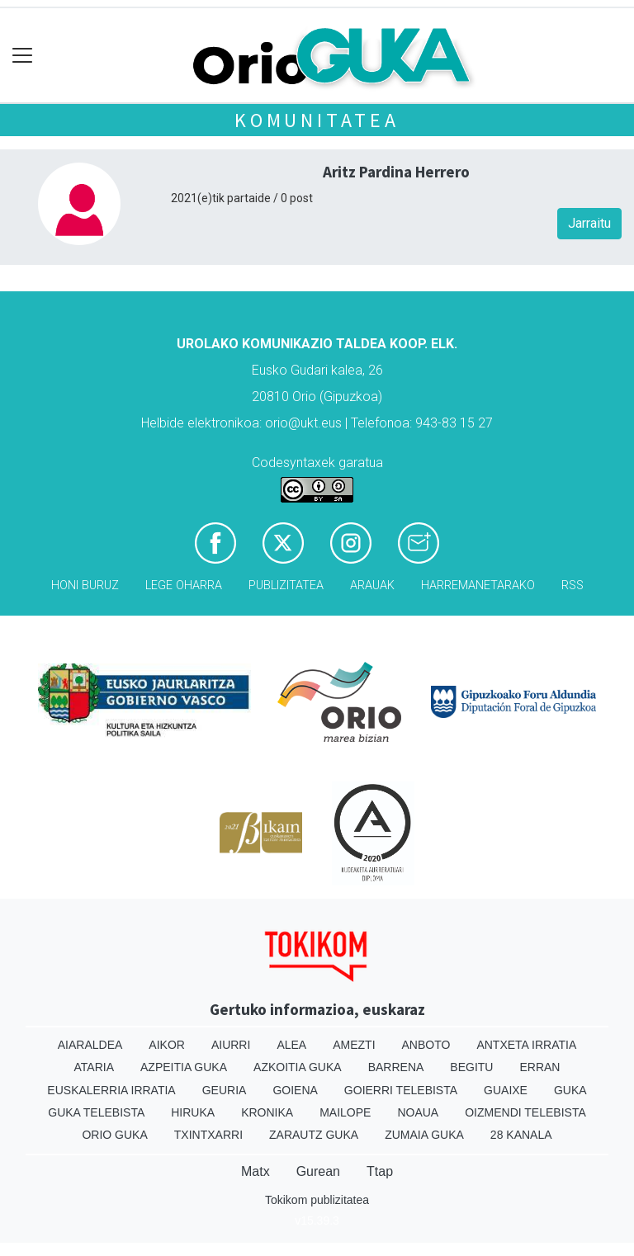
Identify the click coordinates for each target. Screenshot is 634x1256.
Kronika (267, 1112)
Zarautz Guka (313, 1134)
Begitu (471, 1067)
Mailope (345, 1112)
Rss (572, 585)
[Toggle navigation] (22, 55)
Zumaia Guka (424, 1134)
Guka (570, 1090)
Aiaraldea (90, 1044)
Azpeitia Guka (183, 1067)
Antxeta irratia (526, 1044)
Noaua (417, 1112)
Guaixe (506, 1090)
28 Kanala (521, 1134)
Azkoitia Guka (297, 1067)
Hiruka (193, 1112)
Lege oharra (183, 585)
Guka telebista (96, 1112)
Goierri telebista (400, 1090)
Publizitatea (286, 585)
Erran (539, 1067)
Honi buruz (85, 585)
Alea (291, 1044)
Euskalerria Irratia (111, 1090)
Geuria (224, 1090)
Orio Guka (114, 1134)
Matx (255, 1171)
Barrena (396, 1067)
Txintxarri (208, 1134)
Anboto (426, 1044)
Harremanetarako (478, 585)
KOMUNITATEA (317, 120)
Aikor (167, 1044)
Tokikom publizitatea (317, 1199)
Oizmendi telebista (525, 1112)
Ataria (94, 1067)
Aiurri (230, 1044)
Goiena (294, 1090)
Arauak (372, 585)
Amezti (354, 1044)
